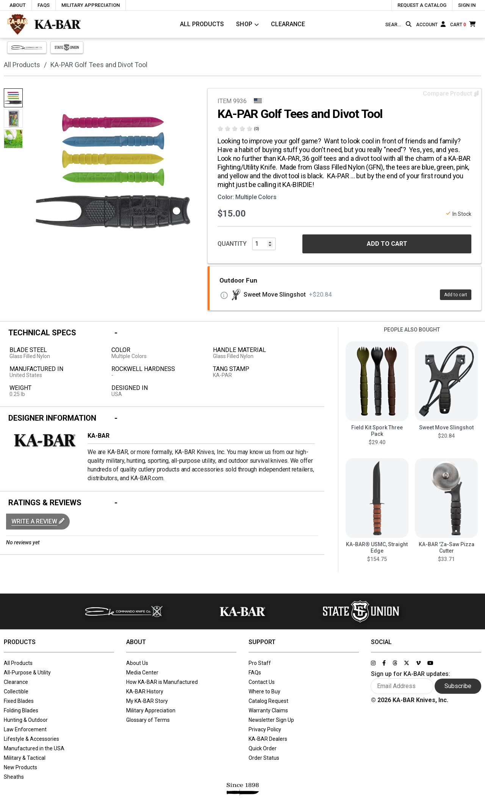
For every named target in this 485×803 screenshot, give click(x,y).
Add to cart (455, 294)
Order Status (264, 758)
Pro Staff (260, 663)
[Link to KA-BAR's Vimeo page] (418, 663)
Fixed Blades (19, 701)
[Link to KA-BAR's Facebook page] (384, 663)
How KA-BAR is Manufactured (162, 682)
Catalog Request (268, 701)
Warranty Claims (268, 710)
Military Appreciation (150, 710)
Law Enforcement (25, 729)
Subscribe (457, 686)
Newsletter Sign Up (271, 720)
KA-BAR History (144, 691)
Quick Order (263, 748)
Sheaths (14, 777)
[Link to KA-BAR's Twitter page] (406, 663)
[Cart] (463, 24)
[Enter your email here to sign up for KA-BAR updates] (402, 686)
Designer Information (52, 418)
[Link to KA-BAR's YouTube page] (430, 663)
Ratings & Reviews (44, 502)
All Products (202, 24)
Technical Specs (42, 332)
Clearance (288, 24)
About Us (137, 663)
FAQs (255, 672)
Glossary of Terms (148, 720)
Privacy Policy (265, 729)
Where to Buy (264, 691)
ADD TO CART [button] (387, 243)
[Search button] (408, 24)
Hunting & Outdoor (26, 720)
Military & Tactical (24, 758)
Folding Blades (21, 710)
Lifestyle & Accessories (31, 739)
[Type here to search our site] (394, 24)
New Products (20, 767)
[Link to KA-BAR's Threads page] (395, 663)
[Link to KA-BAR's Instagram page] (373, 663)
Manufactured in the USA (34, 748)
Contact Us (262, 682)
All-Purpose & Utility (27, 672)
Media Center (142, 672)
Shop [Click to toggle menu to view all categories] (244, 24)
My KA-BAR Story (147, 701)
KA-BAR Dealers (268, 739)
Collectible (16, 691)
